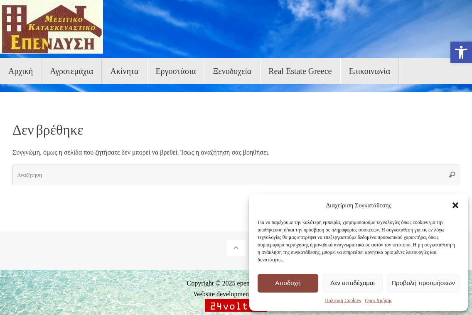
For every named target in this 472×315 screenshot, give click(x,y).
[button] (461, 52)
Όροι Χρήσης (378, 300)
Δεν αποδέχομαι (352, 282)
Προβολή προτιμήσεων (423, 282)
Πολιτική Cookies (343, 300)
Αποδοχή (287, 282)
